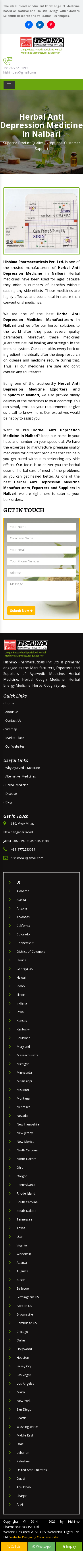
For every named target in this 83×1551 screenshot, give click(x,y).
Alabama (23, 891)
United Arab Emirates (32, 1470)
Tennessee (24, 1219)
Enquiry (69, 1546)
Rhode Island (26, 1193)
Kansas (22, 1020)
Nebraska (23, 1107)
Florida (21, 960)
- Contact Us (12, 720)
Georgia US (25, 969)
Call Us (14, 1546)
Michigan (23, 1064)
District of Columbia (31, 951)
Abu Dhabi (24, 1487)
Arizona (22, 908)
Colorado (23, 934)
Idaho (21, 986)
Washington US (28, 1427)
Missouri (23, 1090)
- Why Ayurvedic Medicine (21, 768)
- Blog (7, 802)
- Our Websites (14, 746)
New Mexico (26, 1141)
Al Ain (21, 1504)
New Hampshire (28, 1124)
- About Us (11, 712)
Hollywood (24, 1349)
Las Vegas (24, 1375)
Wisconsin (24, 1254)
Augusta (22, 1271)
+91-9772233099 (15, 68)
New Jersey (25, 1133)
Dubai (21, 1478)
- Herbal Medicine (15, 785)
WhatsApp (42, 1546)
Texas (21, 1228)
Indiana (22, 1003)
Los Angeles (25, 1383)
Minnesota (24, 1072)
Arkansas (23, 917)
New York (24, 1401)
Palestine (23, 1461)
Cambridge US (27, 1323)
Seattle (22, 1418)
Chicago (22, 1331)
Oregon (22, 1176)
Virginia (22, 1245)
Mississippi (24, 1081)
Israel (20, 1444)
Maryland (23, 1046)
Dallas (21, 1340)
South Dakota (27, 1211)
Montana (23, 1098)
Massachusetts (27, 1055)
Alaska (21, 900)
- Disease (10, 793)
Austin (21, 1280)
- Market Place (13, 738)
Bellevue (23, 1288)
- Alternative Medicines (19, 776)
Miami (21, 1392)
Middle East (25, 1435)
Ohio (20, 1167)
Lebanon (23, 1452)
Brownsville (25, 1314)
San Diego (24, 1409)
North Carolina (27, 1150)
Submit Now (21, 611)
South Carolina (27, 1202)
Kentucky (23, 1029)
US (19, 882)
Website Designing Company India (34, 1537)
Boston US (24, 1306)
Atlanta (22, 1262)
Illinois (21, 995)
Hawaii (21, 977)
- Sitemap (10, 729)
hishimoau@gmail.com (19, 72)
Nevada (22, 1116)
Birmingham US (28, 1297)
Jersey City (24, 1366)
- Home (8, 703)
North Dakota (27, 1159)
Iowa (20, 1012)
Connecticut (25, 943)
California (23, 925)
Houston (23, 1357)
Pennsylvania (26, 1185)
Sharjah (22, 1496)
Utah (20, 1236)
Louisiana (23, 1038)
